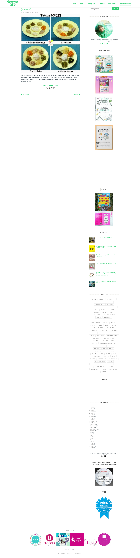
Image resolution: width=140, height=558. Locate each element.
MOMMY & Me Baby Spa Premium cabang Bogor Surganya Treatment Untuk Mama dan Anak (106, 274)
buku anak (96, 314)
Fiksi (106, 325)
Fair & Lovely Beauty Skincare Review (106, 263)
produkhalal (96, 356)
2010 (92, 448)
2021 (92, 413)
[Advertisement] (104, 170)
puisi (113, 356)
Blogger (111, 309)
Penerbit (94, 353)
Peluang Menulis (98, 351)
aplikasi (109, 302)
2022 (92, 412)
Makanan (96, 340)
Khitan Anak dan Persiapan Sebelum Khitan (106, 281)
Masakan (105, 340)
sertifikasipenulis (100, 366)
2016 (92, 421)
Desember (93, 424)
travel (104, 369)
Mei (91, 435)
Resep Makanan (100, 361)
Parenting (111, 346)
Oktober (92, 427)
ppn (114, 353)
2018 (92, 418)
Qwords (92, 358)
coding (99, 317)
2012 (92, 446)
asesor (114, 307)
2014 (92, 443)
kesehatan (113, 330)
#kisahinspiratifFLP (98, 299)
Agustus (92, 430)
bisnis (103, 309)
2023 (92, 410)
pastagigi (97, 348)
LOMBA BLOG (97, 338)
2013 (92, 444)
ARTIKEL (106, 307)
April (91, 437)
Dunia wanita (96, 322)
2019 (92, 416)
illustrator (111, 327)
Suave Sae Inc (78, 553)
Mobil (113, 340)
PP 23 (101, 353)
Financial (114, 325)
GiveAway (101, 327)
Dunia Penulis (110, 320)
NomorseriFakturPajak (108, 343)
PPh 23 (108, 353)
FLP (94, 327)
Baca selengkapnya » (50, 85)
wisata (104, 371)
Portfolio (82, 3)
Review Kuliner (107, 364)
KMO (94, 333)
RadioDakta (102, 358)
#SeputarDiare (99, 302)
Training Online (91, 3)
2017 (92, 419)
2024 (92, 408)
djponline (107, 317)
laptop (92, 335)
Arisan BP (110, 304)
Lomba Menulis (109, 338)
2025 (92, 407)
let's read (100, 335)
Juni (91, 433)
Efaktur (92, 325)
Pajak (103, 346)
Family (100, 325)
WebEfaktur (113, 369)
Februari (92, 440)
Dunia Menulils (112, 3)
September (93, 429)
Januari (92, 441)
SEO (116, 364)
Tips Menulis (94, 369)
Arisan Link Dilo (96, 307)
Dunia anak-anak (26, 9)
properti (106, 356)
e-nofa (105, 322)
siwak (111, 366)
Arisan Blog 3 (99, 304)
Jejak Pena (93, 330)
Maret (92, 438)
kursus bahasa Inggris (106, 333)
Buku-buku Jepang (109, 314)
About (74, 3)
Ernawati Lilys (70, 530)
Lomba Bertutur (112, 335)
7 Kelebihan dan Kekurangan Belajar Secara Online (106, 246)
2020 (92, 415)
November (93, 426)
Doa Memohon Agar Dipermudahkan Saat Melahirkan (107, 255)
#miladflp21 (111, 299)
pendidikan (110, 351)
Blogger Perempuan (100, 312)
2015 (92, 423)
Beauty (96, 309)
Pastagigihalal (108, 348)
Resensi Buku (113, 358)
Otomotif (95, 346)
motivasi (94, 343)
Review (110, 361)
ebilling (113, 322)
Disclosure (102, 3)
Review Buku (95, 364)
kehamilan (103, 330)
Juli (91, 432)
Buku (111, 312)
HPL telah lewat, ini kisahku (104, 237)
